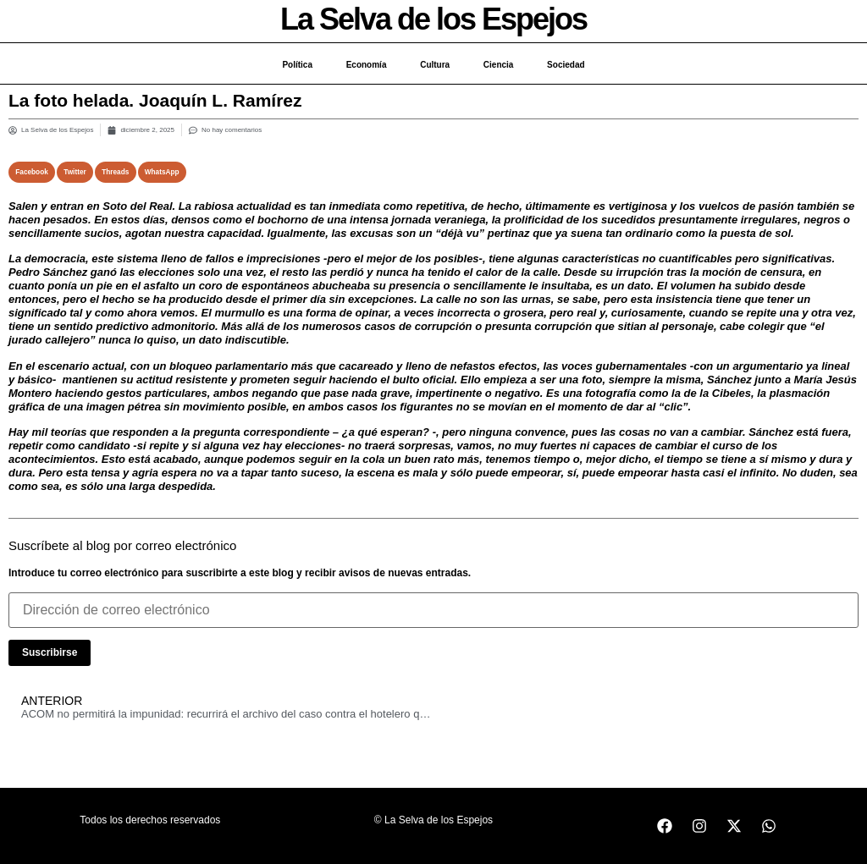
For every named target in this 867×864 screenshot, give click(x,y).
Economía (365, 64)
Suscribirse (49, 652)
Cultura (435, 64)
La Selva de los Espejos (433, 19)
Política (297, 64)
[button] (31, 172)
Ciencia (498, 64)
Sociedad (566, 64)
